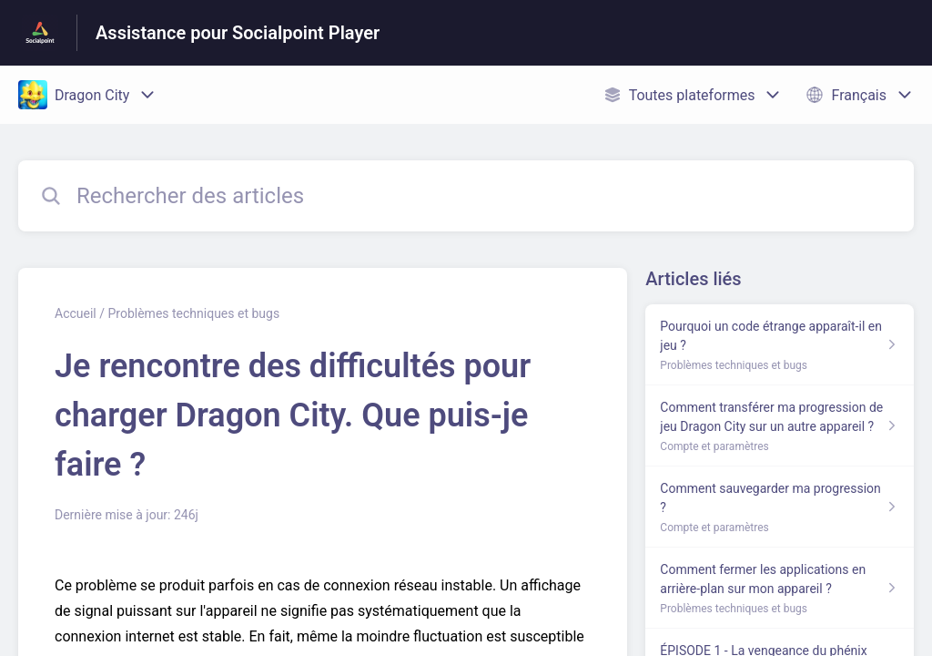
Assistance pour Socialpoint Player (238, 33)
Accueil (75, 313)
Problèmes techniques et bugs (193, 313)
